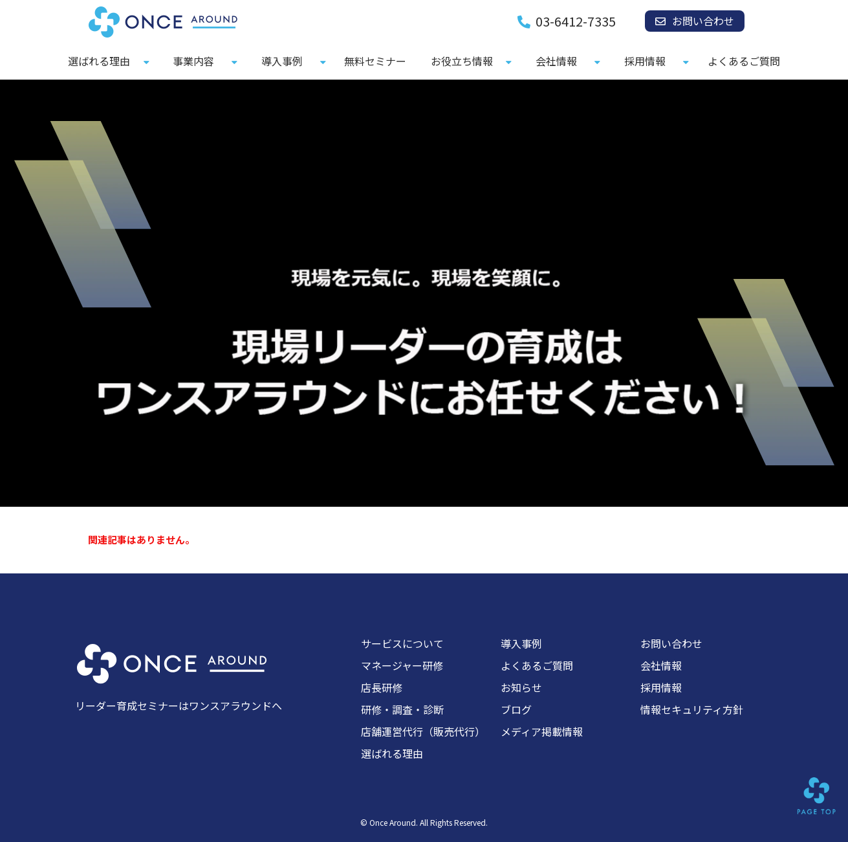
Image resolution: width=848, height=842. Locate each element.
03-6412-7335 (576, 21)
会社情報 (556, 61)
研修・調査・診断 (402, 709)
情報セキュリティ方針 (691, 709)
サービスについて (402, 643)
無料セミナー (375, 61)
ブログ (516, 709)
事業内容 (193, 61)
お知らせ (521, 687)
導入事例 (282, 61)
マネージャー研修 (402, 665)
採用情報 (645, 61)
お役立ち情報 (462, 61)
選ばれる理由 (99, 61)
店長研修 (381, 687)
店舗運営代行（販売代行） (423, 731)
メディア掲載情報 (542, 731)
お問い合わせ (703, 20)
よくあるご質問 (744, 61)
